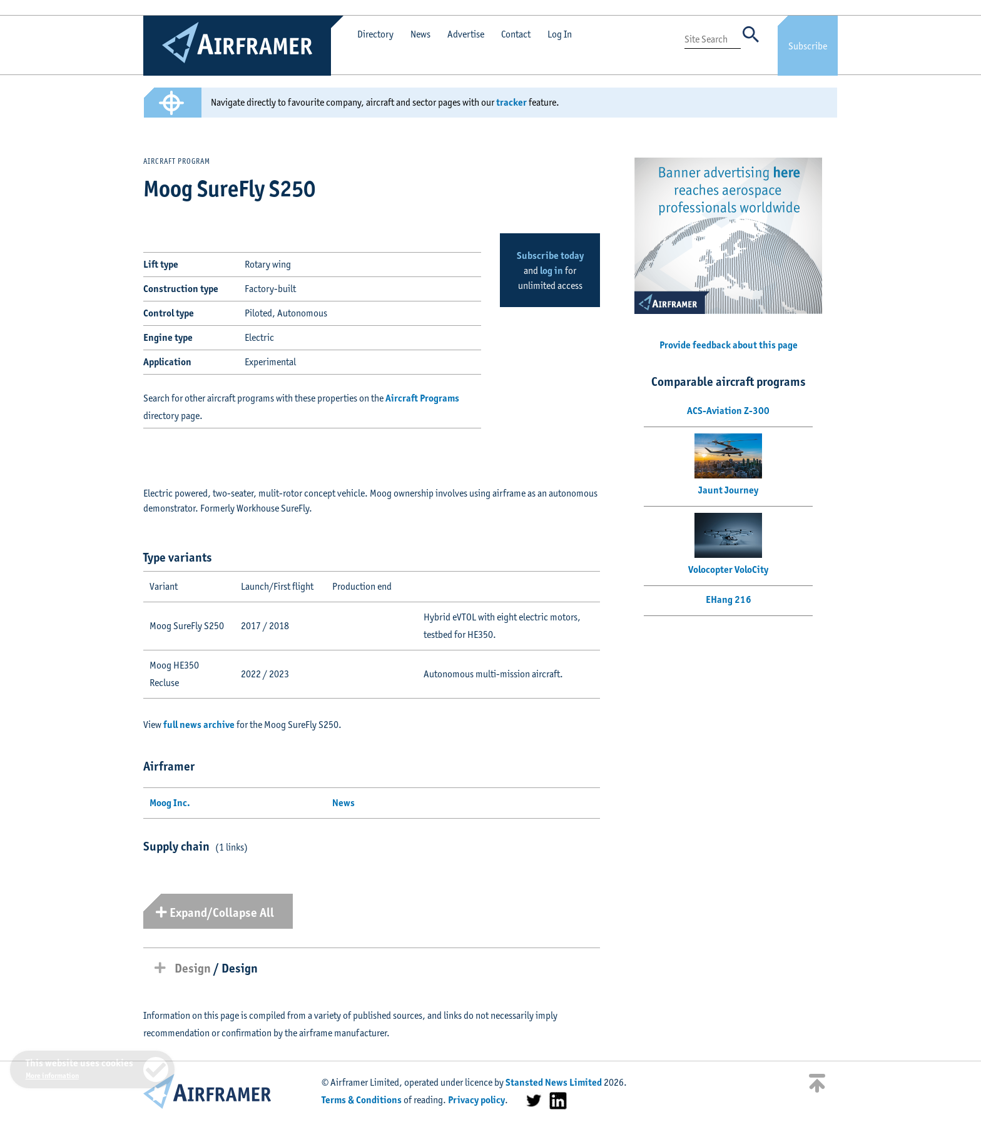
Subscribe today (550, 255)
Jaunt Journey (728, 490)
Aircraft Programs (422, 398)
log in (551, 270)
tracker (511, 102)
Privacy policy (476, 1100)
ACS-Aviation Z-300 (728, 411)
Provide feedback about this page (728, 345)
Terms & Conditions (362, 1100)
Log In (559, 34)
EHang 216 (728, 599)
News (420, 34)
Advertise (465, 34)
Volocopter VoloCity (728, 569)
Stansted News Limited (554, 1082)
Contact (516, 34)
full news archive (199, 724)
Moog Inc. (170, 803)
